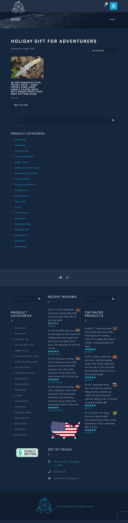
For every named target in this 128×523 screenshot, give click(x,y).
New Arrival (19, 201)
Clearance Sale (21, 150)
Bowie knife (20, 139)
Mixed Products (21, 195)
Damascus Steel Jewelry (25, 173)
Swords (18, 207)
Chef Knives (20, 145)
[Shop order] (103, 50)
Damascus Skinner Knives (26, 167)
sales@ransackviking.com (66, 478)
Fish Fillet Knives (22, 179)
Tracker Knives (21, 212)
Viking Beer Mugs (22, 224)
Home (112, 19)
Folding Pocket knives (24, 184)
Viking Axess (20, 218)
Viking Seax (19, 240)
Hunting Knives (21, 190)
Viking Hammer (21, 229)
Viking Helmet (20, 235)
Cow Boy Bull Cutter (24, 156)
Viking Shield (20, 246)
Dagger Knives (21, 162)
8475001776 (60, 471)
